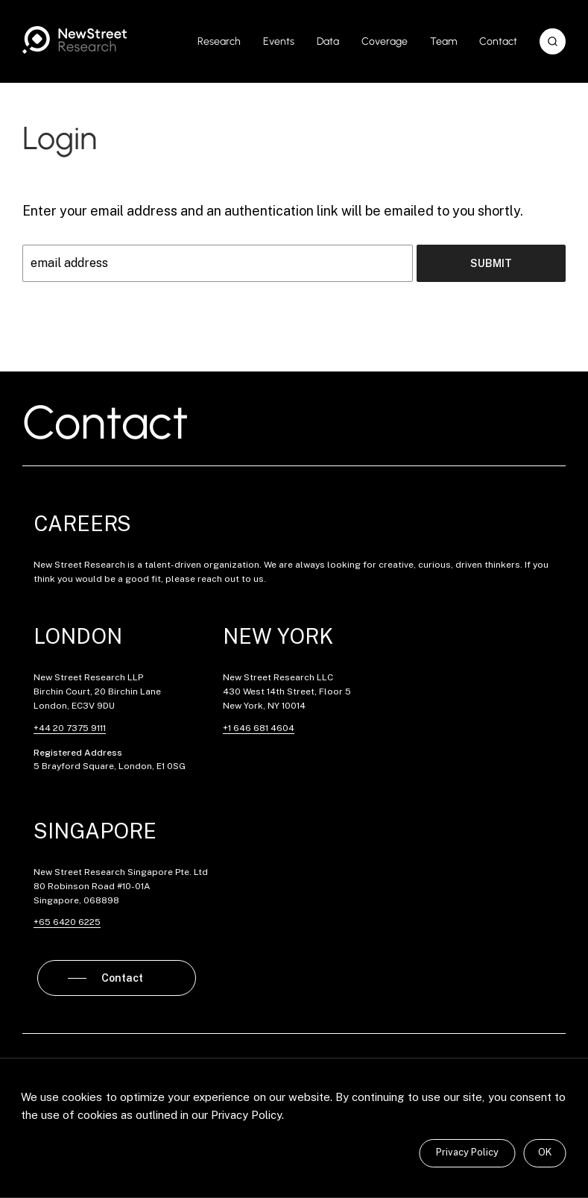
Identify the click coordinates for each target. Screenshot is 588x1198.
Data (328, 41)
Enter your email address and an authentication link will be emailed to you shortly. (272, 211)
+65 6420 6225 (67, 922)
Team (443, 41)
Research (219, 41)
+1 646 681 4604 (258, 728)
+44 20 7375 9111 (70, 728)
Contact (498, 41)
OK (544, 1152)
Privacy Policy (467, 1152)
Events (278, 41)
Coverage (384, 41)
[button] (552, 41)
